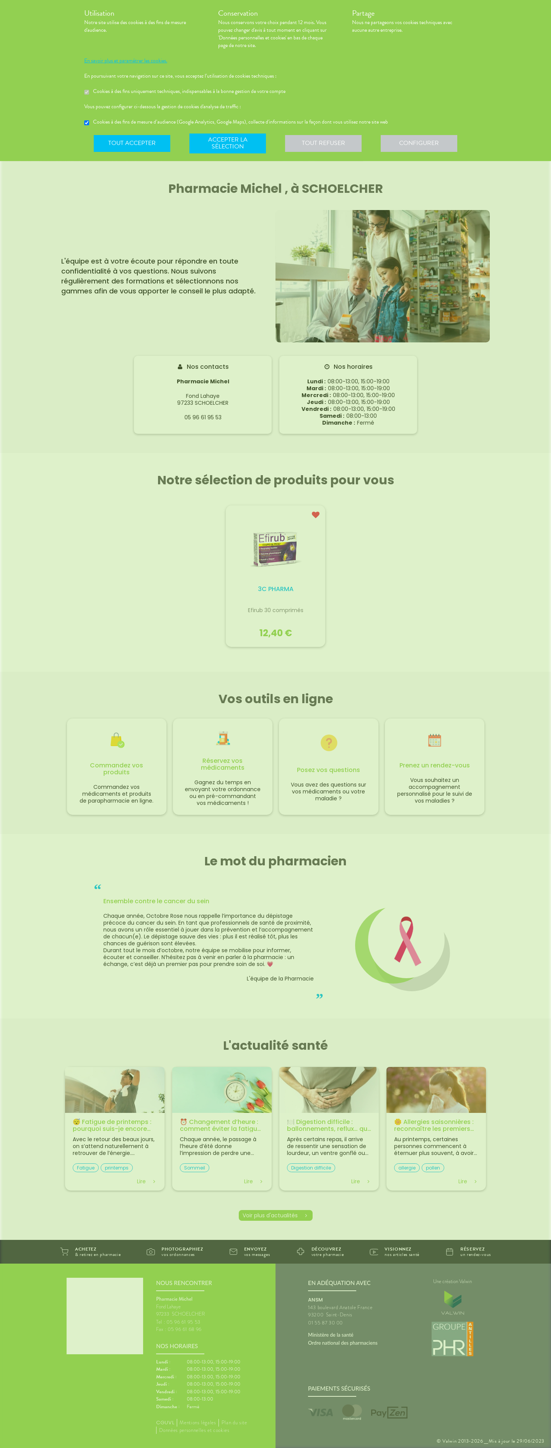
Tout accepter (132, 143)
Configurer (419, 143)
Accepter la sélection (228, 143)
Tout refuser (323, 143)
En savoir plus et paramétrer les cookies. (125, 61)
